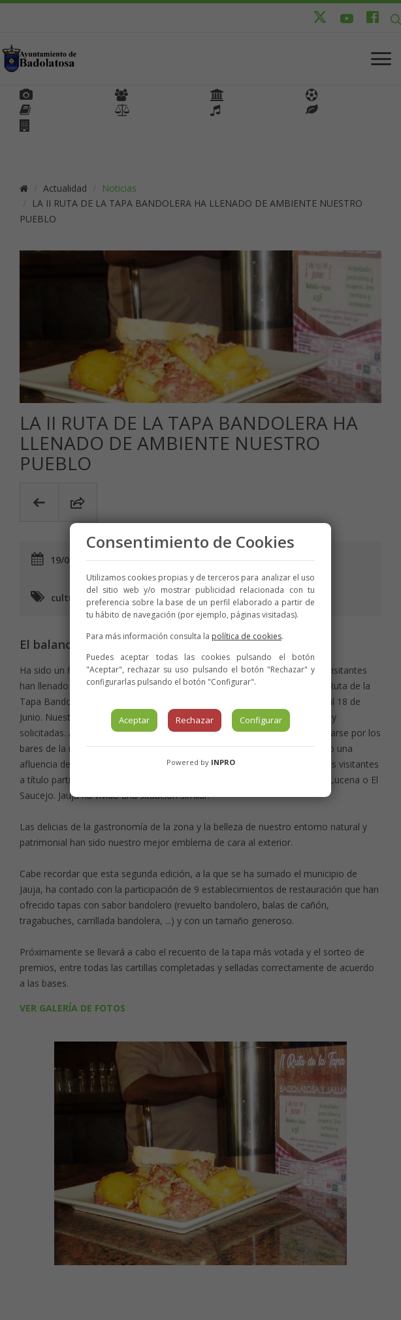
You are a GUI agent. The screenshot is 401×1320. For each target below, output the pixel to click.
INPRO (223, 762)
